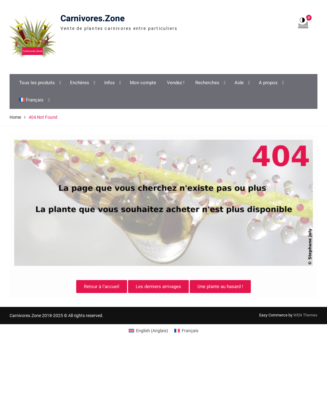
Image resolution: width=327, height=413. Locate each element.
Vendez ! (175, 82)
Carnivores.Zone (92, 18)
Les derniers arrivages (158, 286)
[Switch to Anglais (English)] (148, 331)
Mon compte (143, 82)
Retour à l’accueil (101, 286)
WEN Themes (305, 315)
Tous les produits (37, 82)
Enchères (79, 82)
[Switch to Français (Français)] (186, 331)
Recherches (207, 82)
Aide (239, 82)
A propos (268, 82)
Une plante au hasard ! (220, 286)
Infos (109, 82)
